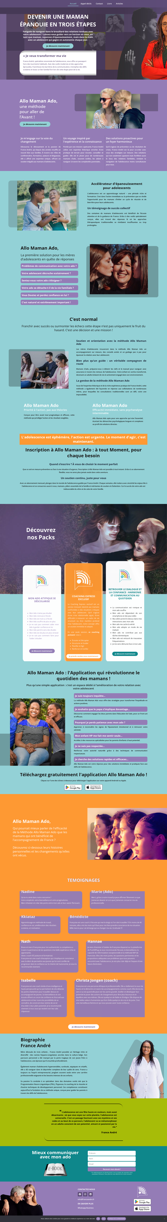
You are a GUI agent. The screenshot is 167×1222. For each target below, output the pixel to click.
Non (103, 1218)
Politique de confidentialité (116, 1218)
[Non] (164, 1219)
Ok (98, 1218)
